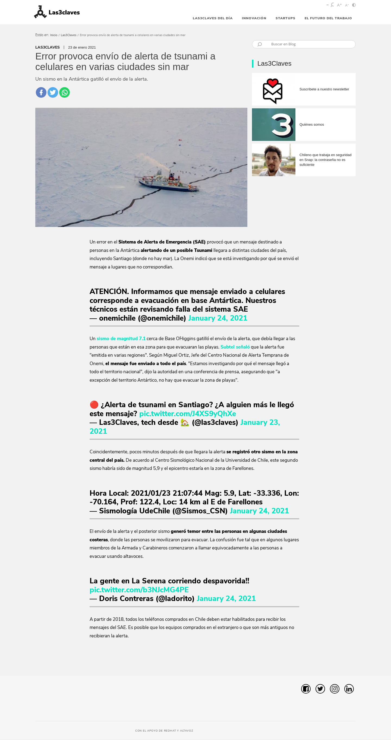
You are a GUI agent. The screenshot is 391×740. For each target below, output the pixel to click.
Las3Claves (68, 35)
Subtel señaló (235, 348)
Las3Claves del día (213, 18)
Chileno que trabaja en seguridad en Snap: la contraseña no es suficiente (325, 160)
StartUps (285, 18)
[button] (343, 663)
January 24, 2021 (217, 319)
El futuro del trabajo (328, 18)
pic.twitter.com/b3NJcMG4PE (139, 591)
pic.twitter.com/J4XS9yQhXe (187, 415)
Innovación (254, 18)
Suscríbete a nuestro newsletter (324, 89)
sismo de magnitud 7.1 (121, 339)
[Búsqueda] (308, 44)
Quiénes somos (311, 124)
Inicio (53, 35)
